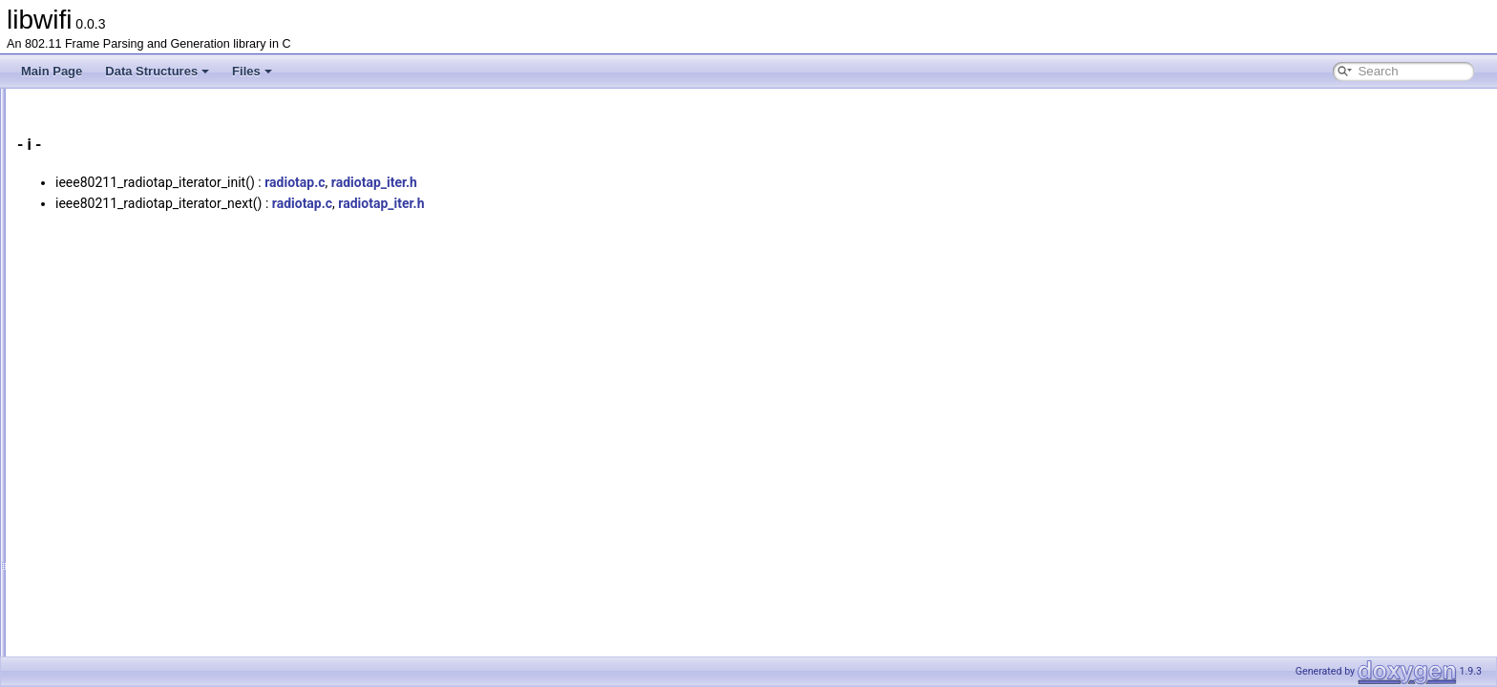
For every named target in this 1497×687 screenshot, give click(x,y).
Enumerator (93, 398)
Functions (88, 251)
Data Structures (157, 71)
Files (252, 71)
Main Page (51, 71)
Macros (81, 419)
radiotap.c (533, 182)
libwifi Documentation (86, 125)
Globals (67, 209)
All (69, 230)
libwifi (31, 104)
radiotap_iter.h (613, 182)
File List (67, 188)
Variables (86, 356)
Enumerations (98, 377)
